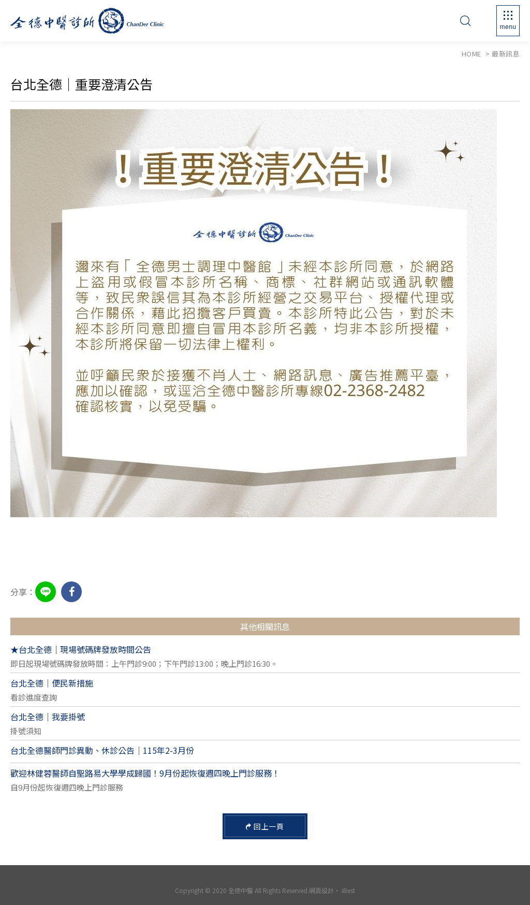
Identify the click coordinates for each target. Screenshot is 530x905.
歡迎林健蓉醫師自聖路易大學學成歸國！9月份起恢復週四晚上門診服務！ (145, 773)
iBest (348, 890)
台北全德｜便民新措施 (51, 683)
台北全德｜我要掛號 (47, 716)
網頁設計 (321, 890)
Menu (507, 27)
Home (471, 54)
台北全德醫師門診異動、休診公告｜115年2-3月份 (102, 750)
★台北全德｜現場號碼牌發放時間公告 (80, 649)
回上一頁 (265, 826)
